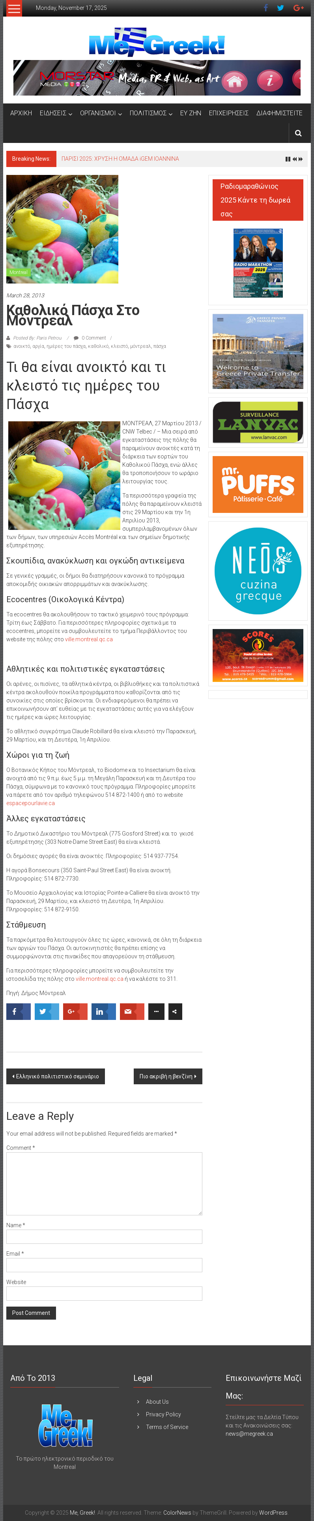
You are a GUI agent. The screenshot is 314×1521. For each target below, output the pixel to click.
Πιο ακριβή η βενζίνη (166, 1076)
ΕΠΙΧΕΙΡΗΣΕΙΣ (229, 113)
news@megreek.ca (249, 1434)
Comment (20, 1148)
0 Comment (90, 338)
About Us (157, 1402)
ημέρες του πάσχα (66, 346)
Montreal (18, 272)
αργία (38, 346)
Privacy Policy (163, 1414)
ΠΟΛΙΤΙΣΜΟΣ (148, 113)
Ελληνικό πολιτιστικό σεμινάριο (57, 1076)
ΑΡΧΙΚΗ (21, 113)
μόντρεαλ (140, 346)
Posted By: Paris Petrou (37, 338)
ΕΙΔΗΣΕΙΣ (53, 113)
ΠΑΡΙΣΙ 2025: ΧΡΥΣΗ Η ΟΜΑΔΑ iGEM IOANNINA (120, 159)
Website (16, 1282)
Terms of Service (167, 1427)
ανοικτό (21, 346)
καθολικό (98, 346)
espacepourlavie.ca (30, 803)
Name (15, 1225)
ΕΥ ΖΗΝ (190, 113)
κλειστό (119, 346)
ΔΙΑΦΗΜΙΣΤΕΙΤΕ (279, 113)
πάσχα (159, 346)
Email (15, 1254)
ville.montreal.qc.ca (89, 639)
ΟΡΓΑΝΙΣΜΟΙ (98, 113)
